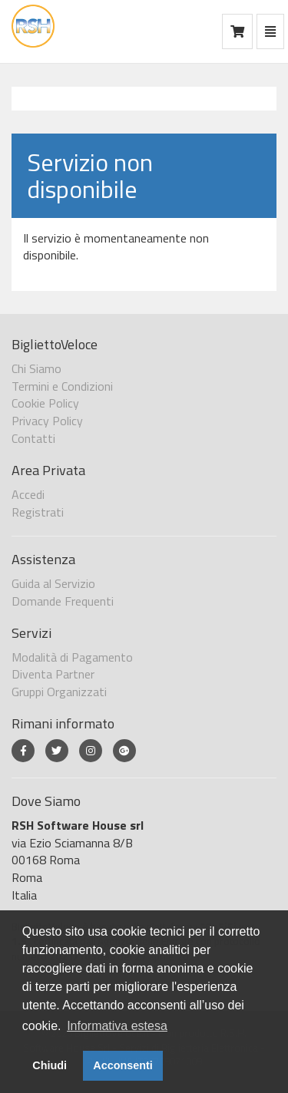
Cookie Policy (45, 403)
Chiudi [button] (49, 1065)
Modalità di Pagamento (72, 657)
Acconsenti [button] (123, 1065)
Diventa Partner (53, 674)
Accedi (28, 494)
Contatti (33, 438)
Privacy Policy (47, 420)
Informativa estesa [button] (117, 1025)
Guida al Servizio (53, 583)
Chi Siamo (36, 368)
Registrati (38, 512)
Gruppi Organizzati (59, 691)
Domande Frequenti (63, 601)
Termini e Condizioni (62, 386)
